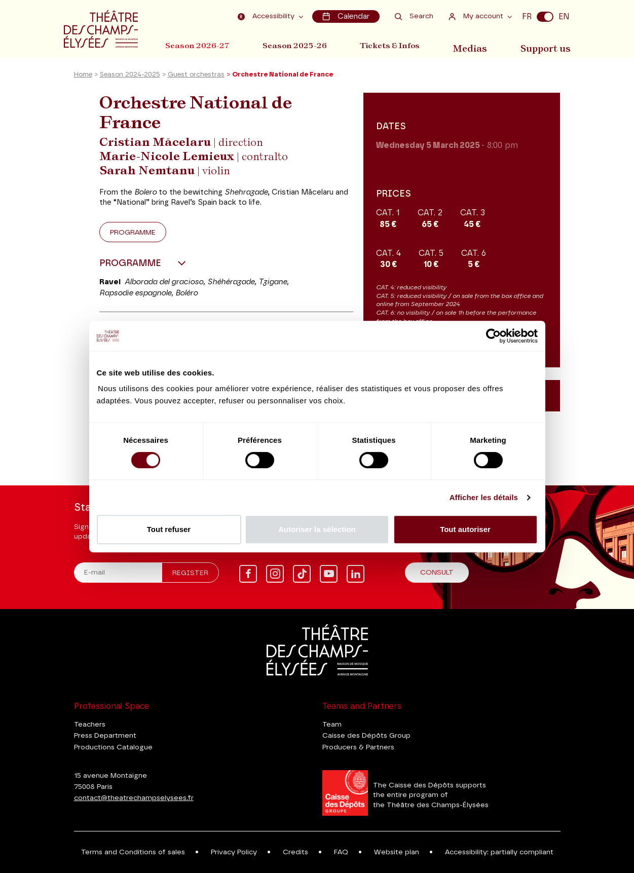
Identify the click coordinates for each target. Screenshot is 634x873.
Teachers (89, 724)
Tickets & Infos (396, 45)
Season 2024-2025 (130, 77)
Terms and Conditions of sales (133, 852)
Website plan (396, 852)
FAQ (341, 852)
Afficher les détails (484, 497)
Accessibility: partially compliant (499, 852)
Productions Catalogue (113, 747)
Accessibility (269, 16)
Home (83, 77)
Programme (133, 235)
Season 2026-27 (197, 45)
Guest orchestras (196, 77)
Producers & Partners (358, 747)
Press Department (105, 735)
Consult (437, 572)
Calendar (346, 16)
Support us (549, 45)
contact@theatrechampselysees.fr (134, 798)
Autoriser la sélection (317, 529)
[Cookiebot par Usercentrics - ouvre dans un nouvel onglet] (493, 336)
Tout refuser (169, 529)
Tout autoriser (465, 529)
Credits (295, 852)
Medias (476, 45)
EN (564, 16)
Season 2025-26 (298, 45)
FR (527, 16)
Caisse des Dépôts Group (366, 735)
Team (332, 724)
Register (190, 573)
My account (477, 16)
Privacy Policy (234, 852)
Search (414, 16)
